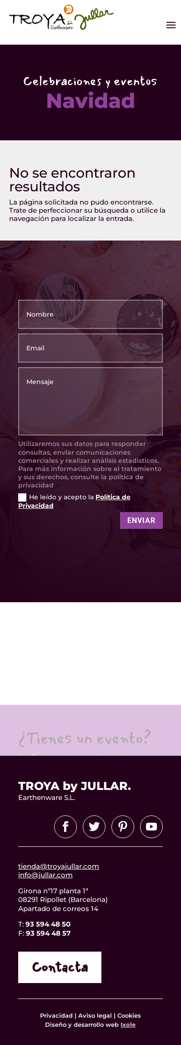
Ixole (128, 1024)
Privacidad (57, 1015)
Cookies (129, 1015)
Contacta (60, 967)
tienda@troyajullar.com (58, 866)
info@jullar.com (45, 875)
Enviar (141, 520)
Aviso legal (95, 1015)
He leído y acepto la (74, 501)
